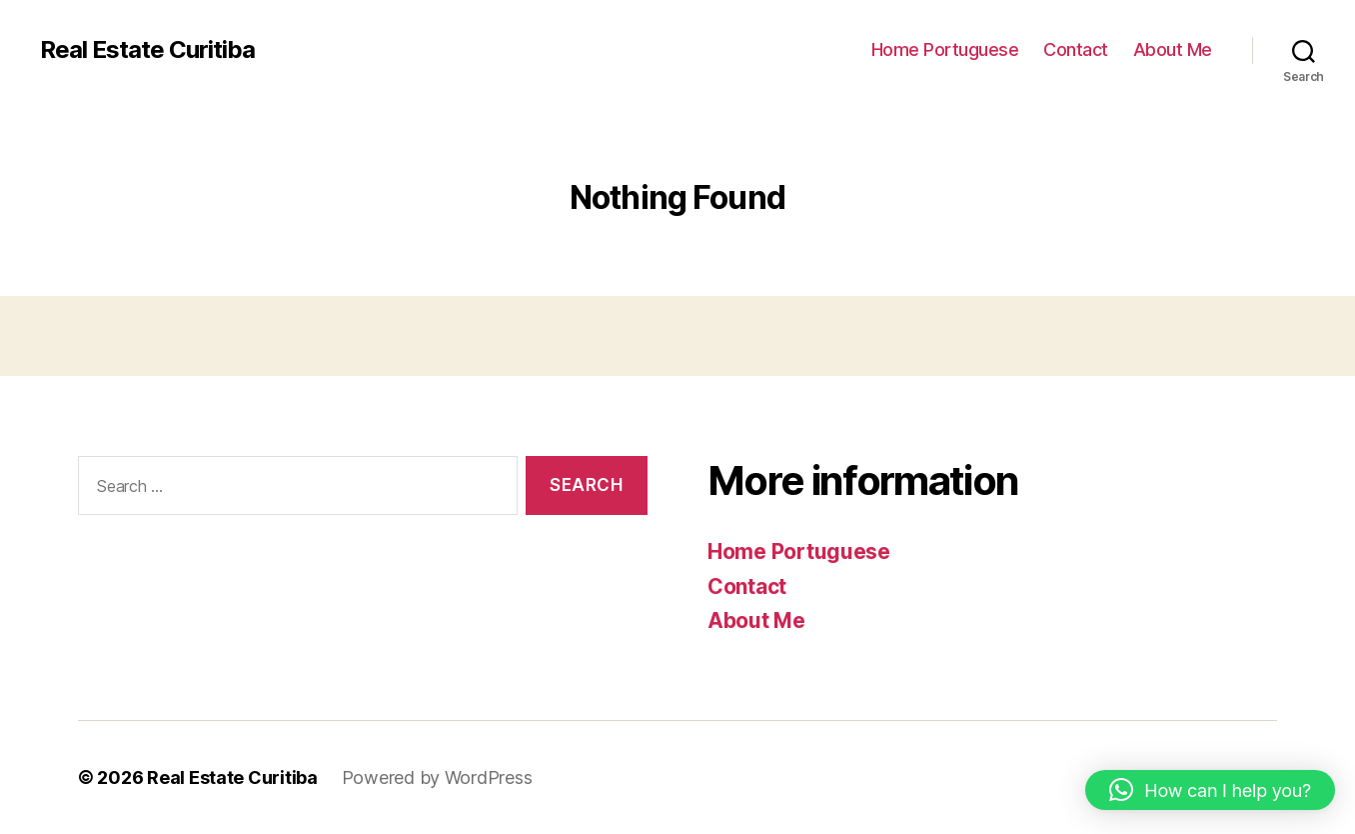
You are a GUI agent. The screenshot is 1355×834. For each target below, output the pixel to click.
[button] (1210, 790)
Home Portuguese (945, 49)
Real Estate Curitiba (147, 50)
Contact (1075, 49)
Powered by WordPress (437, 777)
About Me (1172, 49)
